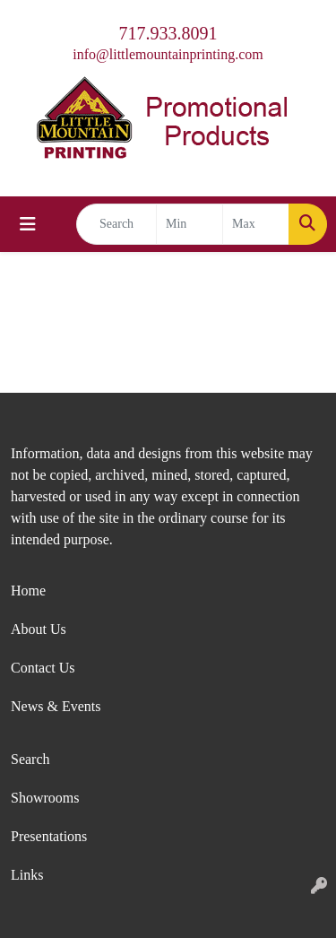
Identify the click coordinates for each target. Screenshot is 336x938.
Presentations (49, 836)
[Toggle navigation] (28, 224)
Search (30, 759)
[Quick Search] (116, 224)
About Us (38, 629)
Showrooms (45, 797)
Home (28, 590)
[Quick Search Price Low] (189, 224)
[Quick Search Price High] (255, 224)
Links (27, 874)
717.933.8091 (168, 33)
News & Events (55, 706)
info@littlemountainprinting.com (168, 54)
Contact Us (43, 667)
